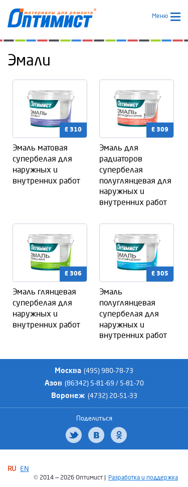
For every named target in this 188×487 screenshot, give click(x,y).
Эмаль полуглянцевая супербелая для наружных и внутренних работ (133, 314)
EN (24, 468)
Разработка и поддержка (143, 477)
